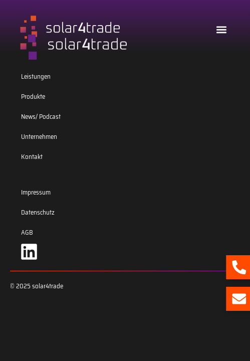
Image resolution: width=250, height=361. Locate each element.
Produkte (33, 96)
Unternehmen (39, 136)
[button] (221, 29)
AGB (27, 232)
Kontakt (32, 156)
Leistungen (36, 76)
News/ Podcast (41, 116)
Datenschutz (38, 212)
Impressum (36, 192)
